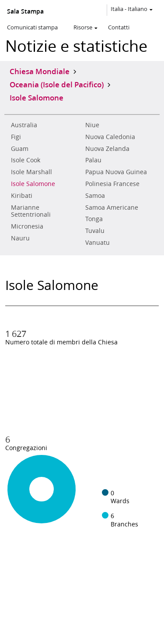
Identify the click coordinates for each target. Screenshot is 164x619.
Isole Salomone (33, 183)
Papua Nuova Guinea (116, 172)
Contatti (118, 27)
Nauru (20, 238)
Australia (24, 125)
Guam (19, 148)
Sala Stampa (25, 11)
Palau (93, 160)
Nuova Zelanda (107, 148)
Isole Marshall (31, 172)
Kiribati (21, 195)
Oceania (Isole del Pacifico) (57, 84)
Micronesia (27, 226)
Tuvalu (95, 230)
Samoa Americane (111, 207)
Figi (16, 136)
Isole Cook (25, 160)
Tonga (94, 219)
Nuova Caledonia (110, 136)
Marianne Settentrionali (31, 211)
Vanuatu (97, 242)
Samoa (95, 195)
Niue (92, 125)
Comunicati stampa (32, 27)
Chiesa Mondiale (40, 71)
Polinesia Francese (112, 183)
